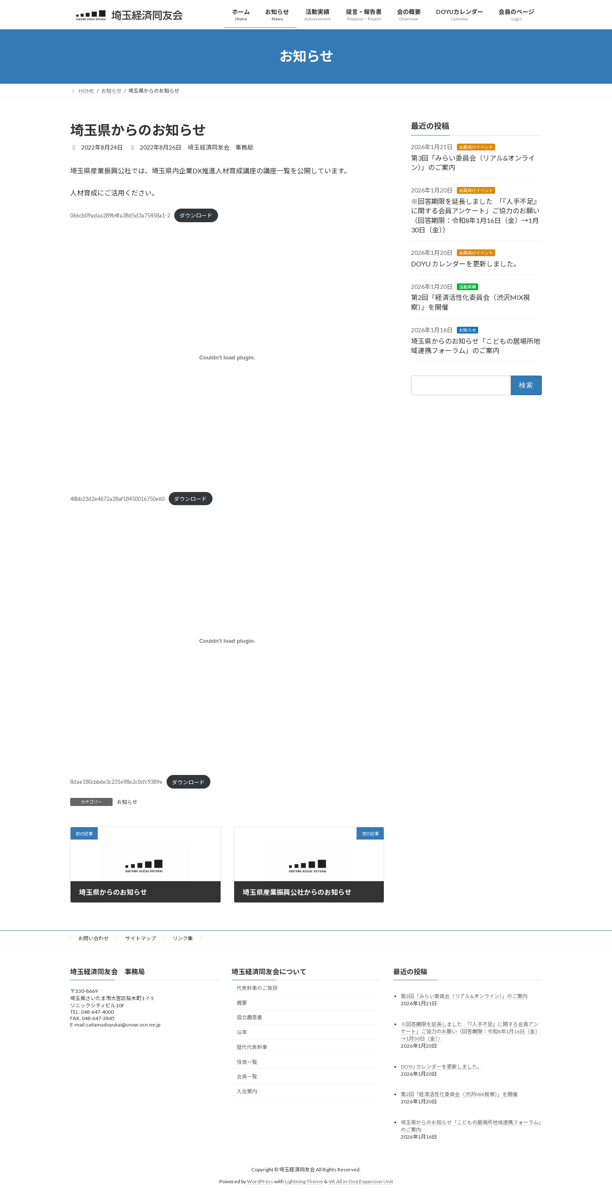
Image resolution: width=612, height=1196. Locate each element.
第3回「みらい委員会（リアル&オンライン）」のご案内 (464, 995)
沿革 (242, 1032)
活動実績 (467, 286)
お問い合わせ (93, 938)
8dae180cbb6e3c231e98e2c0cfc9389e (116, 782)
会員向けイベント (476, 147)
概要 (242, 1002)
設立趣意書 (249, 1017)
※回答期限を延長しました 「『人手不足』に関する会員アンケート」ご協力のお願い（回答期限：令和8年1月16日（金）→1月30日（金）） (470, 1031)
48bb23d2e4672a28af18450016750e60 (117, 498)
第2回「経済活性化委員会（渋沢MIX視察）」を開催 (459, 1094)
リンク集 (183, 938)
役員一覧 (247, 1061)
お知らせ (127, 802)
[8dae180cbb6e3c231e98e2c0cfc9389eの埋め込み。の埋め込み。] (227, 641)
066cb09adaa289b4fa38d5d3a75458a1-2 (120, 215)
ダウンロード (195, 215)
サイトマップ (140, 938)
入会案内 (247, 1091)
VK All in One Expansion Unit (361, 1181)
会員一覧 (247, 1076)
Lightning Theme (304, 1181)
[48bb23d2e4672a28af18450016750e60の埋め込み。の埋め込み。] (227, 357)
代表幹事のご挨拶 (257, 988)
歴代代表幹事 (252, 1047)
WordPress (260, 1181)
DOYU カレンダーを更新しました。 (465, 263)
